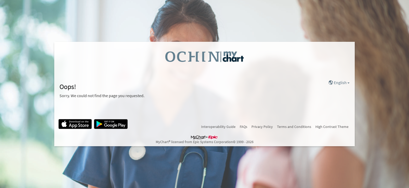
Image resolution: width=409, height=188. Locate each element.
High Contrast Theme (331, 126)
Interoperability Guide (218, 126)
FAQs (243, 126)
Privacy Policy (262, 126)
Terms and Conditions (294, 126)
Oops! (67, 87)
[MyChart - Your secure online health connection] (204, 56)
